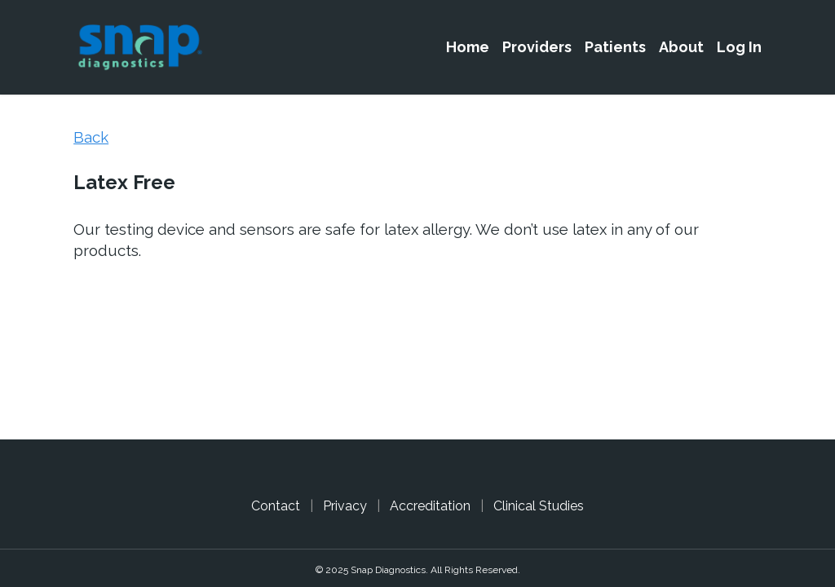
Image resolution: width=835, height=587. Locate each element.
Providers (537, 46)
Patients (615, 46)
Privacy (345, 506)
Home (467, 46)
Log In (739, 46)
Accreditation (430, 506)
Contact (275, 506)
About (681, 46)
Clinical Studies (538, 506)
